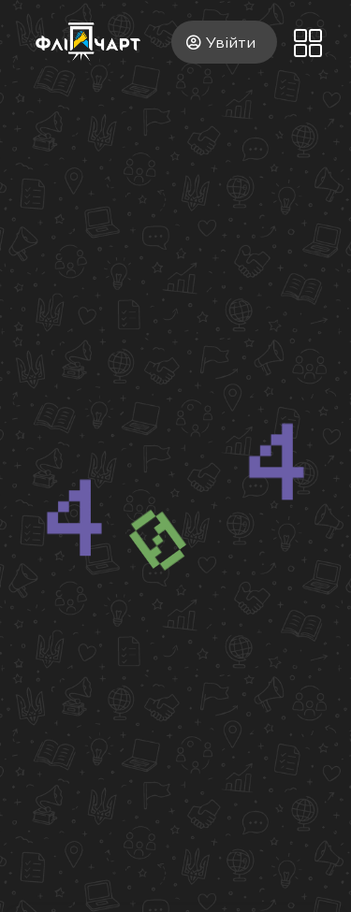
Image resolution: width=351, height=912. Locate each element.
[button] (307, 44)
